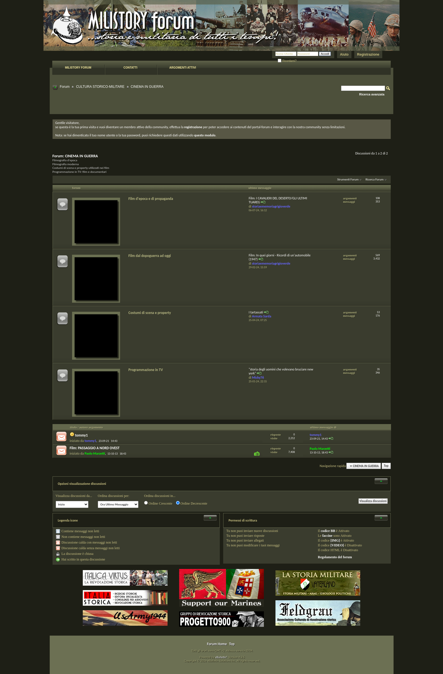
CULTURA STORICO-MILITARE (100, 87)
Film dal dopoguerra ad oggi (150, 256)
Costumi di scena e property (150, 313)
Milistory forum (78, 67)
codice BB (328, 531)
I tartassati (256, 312)
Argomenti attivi (182, 67)
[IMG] (335, 540)
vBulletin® (221, 657)
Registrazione (368, 54)
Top (386, 466)
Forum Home (217, 644)
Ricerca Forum (375, 179)
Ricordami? (287, 60)
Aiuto (344, 54)
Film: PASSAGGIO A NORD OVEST (95, 448)
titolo (73, 427)
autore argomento (91, 427)
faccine (327, 536)
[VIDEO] (337, 545)
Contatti (130, 67)
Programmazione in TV (146, 370)
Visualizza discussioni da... (74, 496)
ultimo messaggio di (323, 427)
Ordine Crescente (158, 503)
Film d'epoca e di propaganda (151, 199)
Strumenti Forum (348, 179)
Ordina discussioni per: (113, 496)
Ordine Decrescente (191, 503)
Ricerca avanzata (371, 94)
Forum (65, 87)
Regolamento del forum (335, 557)
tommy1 (81, 435)
